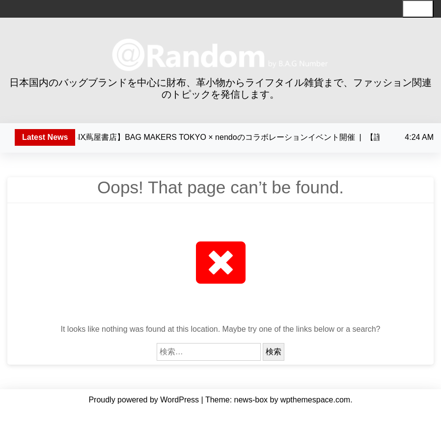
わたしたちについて (100, 414)
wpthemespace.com (315, 400)
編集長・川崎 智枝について (178, 414)
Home (55, 414)
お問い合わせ (344, 414)
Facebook (385, 414)
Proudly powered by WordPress (144, 400)
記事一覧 (238, 414)
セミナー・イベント (288, 414)
